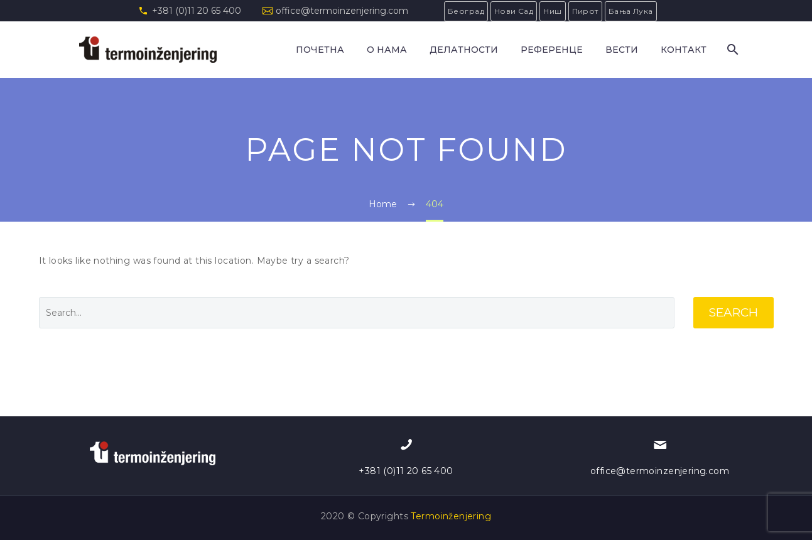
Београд (466, 11)
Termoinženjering (451, 516)
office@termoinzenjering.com (342, 10)
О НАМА (387, 49)
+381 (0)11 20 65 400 (196, 10)
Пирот (585, 11)
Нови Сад (513, 11)
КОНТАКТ (683, 49)
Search (733, 312)
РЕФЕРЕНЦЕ (552, 49)
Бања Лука (631, 11)
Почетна (320, 49)
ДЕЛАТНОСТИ (464, 49)
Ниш (552, 11)
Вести (621, 49)
